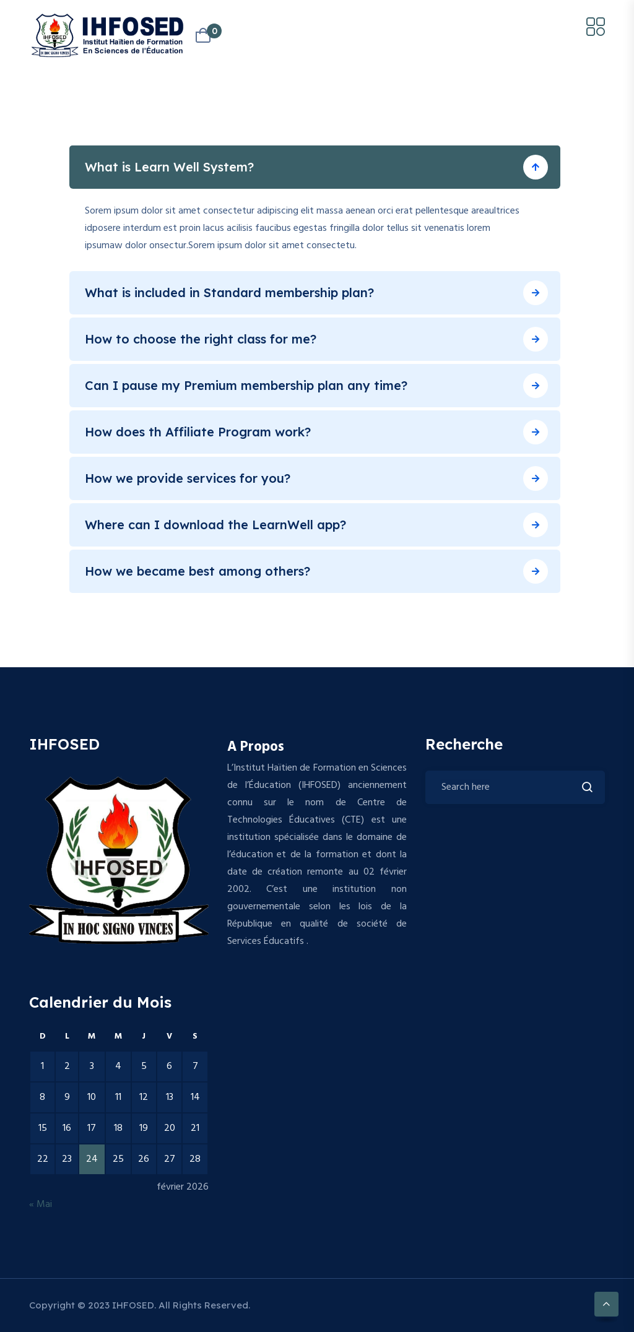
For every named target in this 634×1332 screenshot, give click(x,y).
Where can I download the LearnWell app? (215, 524)
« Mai (40, 1204)
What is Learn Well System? (169, 167)
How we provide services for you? (187, 478)
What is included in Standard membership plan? (229, 292)
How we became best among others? (197, 571)
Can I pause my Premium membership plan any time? (246, 385)
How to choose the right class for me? (200, 339)
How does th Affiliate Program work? (198, 431)
